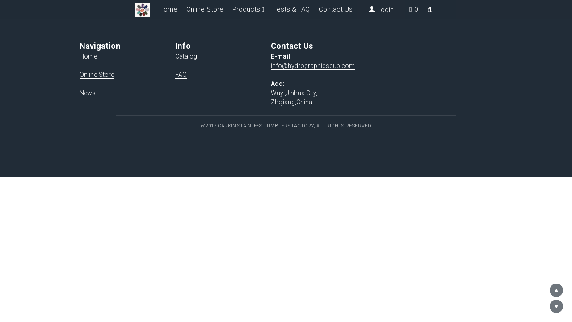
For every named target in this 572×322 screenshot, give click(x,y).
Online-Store (97, 74)
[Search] (429, 9)
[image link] (142, 8)
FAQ (191, 74)
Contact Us (336, 9)
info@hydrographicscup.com (333, 65)
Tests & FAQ (291, 9)
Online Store (204, 9)
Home (168, 9)
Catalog (196, 56)
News (88, 93)
